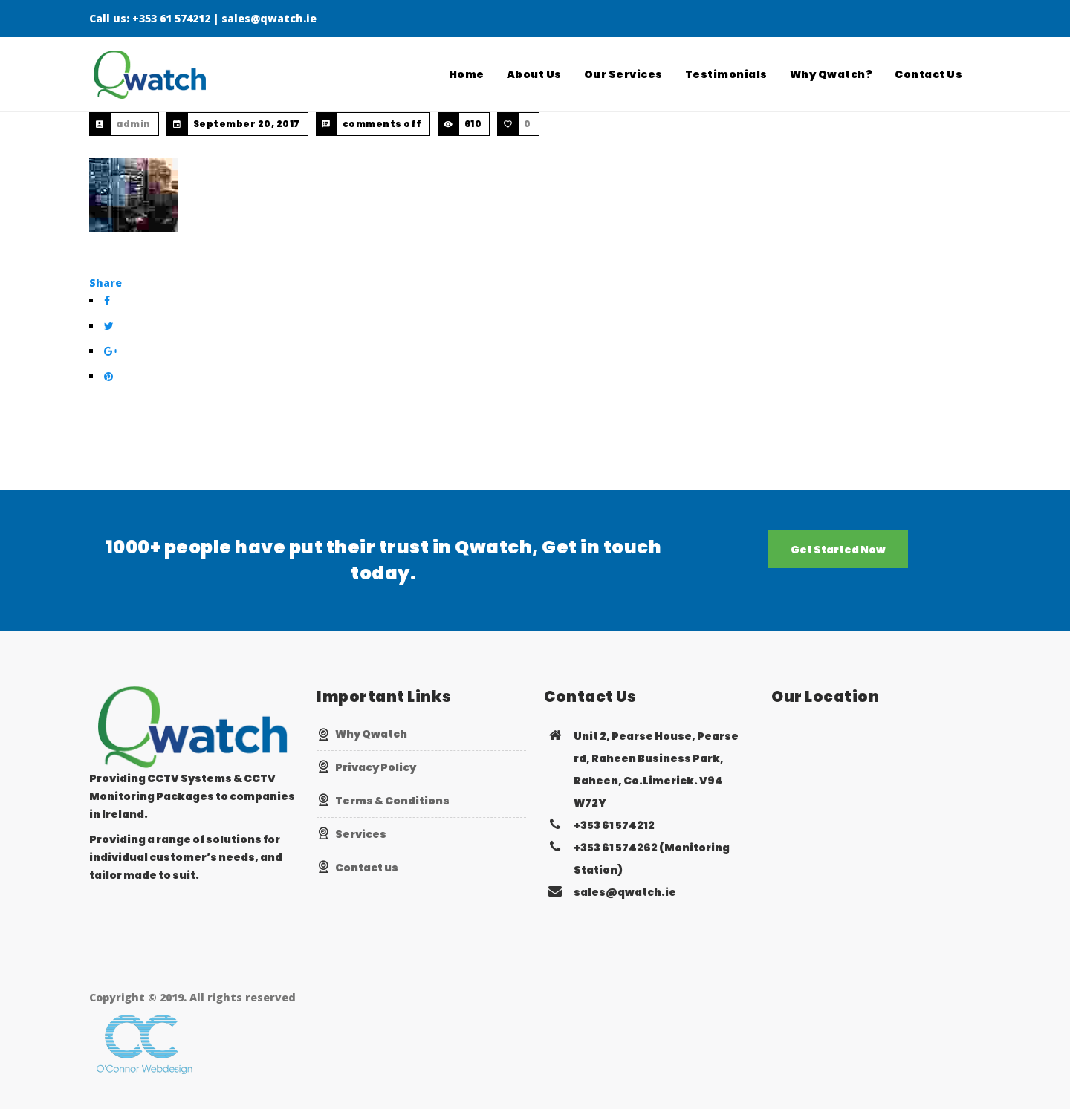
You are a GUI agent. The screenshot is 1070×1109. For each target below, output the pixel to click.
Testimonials (726, 74)
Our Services (623, 74)
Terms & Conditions (392, 800)
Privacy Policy (375, 767)
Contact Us (928, 74)
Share (105, 283)
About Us (534, 74)
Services (360, 834)
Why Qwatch (371, 733)
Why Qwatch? (831, 74)
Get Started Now (838, 549)
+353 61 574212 (171, 18)
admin (133, 123)
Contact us (366, 867)
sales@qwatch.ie (269, 18)
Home (466, 74)
